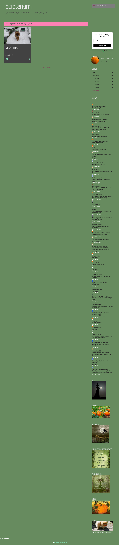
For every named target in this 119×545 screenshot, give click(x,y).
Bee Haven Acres (97, 203)
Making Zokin (96, 284)
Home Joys (95, 169)
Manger (94, 209)
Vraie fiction (95, 134)
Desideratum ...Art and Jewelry (101, 233)
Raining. (94, 364)
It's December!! (96, 204)
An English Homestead (99, 106)
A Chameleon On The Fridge (100, 114)
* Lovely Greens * (97, 304)
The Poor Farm (96, 334)
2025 (93, 72)
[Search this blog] (105, 6)
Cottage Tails (96, 256)
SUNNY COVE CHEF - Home (100, 296)
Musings (94, 148)
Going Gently (96, 113)
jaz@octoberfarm (107, 59)
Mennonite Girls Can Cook (100, 119)
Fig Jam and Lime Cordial (99, 283)
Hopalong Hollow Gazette (99, 246)
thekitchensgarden (97, 178)
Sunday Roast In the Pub (99, 136)
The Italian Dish (96, 351)
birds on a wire (96, 327)
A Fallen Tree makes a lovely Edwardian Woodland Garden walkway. (100, 249)
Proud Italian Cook (97, 163)
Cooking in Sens (97, 274)
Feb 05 (97, 84)
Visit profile (104, 62)
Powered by (102, 51)
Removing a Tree (97, 219)
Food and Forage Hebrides (100, 369)
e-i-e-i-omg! (95, 262)
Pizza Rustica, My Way (98, 164)
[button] (29, 59)
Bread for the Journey (98, 121)
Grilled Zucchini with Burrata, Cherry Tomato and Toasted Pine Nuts (101, 354)
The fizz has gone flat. (98, 264)
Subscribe (102, 45)
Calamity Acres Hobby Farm (100, 239)
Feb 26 (97, 78)
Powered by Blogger (59, 542)
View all (84, 24)
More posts (47, 67)
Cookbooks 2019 (97, 322)
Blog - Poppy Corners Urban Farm (102, 218)
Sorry (93, 158)
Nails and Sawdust (97, 224)
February (96, 75)
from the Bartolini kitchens (100, 342)
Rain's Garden (96, 186)
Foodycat (94, 321)
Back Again (95, 241)
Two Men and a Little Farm (100, 141)
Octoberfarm (19, 7)
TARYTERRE (95, 269)
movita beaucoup (97, 289)
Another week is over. (98, 316)
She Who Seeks (96, 126)
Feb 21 (97, 81)
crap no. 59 (95, 291)
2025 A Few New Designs (99, 234)
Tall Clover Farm (97, 194)
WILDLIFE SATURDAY (98, 143)
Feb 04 (97, 87)
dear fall (94, 329)
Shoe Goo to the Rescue (99, 149)
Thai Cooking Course (98, 108)
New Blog (95, 257)
